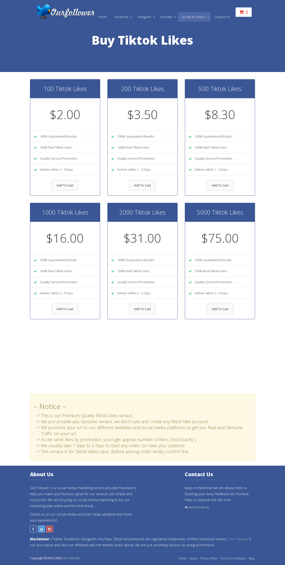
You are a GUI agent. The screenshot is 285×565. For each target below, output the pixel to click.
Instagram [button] (144, 17)
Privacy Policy (208, 558)
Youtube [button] (166, 17)
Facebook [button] (121, 17)
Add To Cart (65, 185)
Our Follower (238, 539)
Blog (251, 558)
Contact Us (222, 17)
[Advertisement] (142, 360)
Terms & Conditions (233, 558)
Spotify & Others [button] (193, 17)
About (193, 558)
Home (103, 17)
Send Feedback (197, 507)
